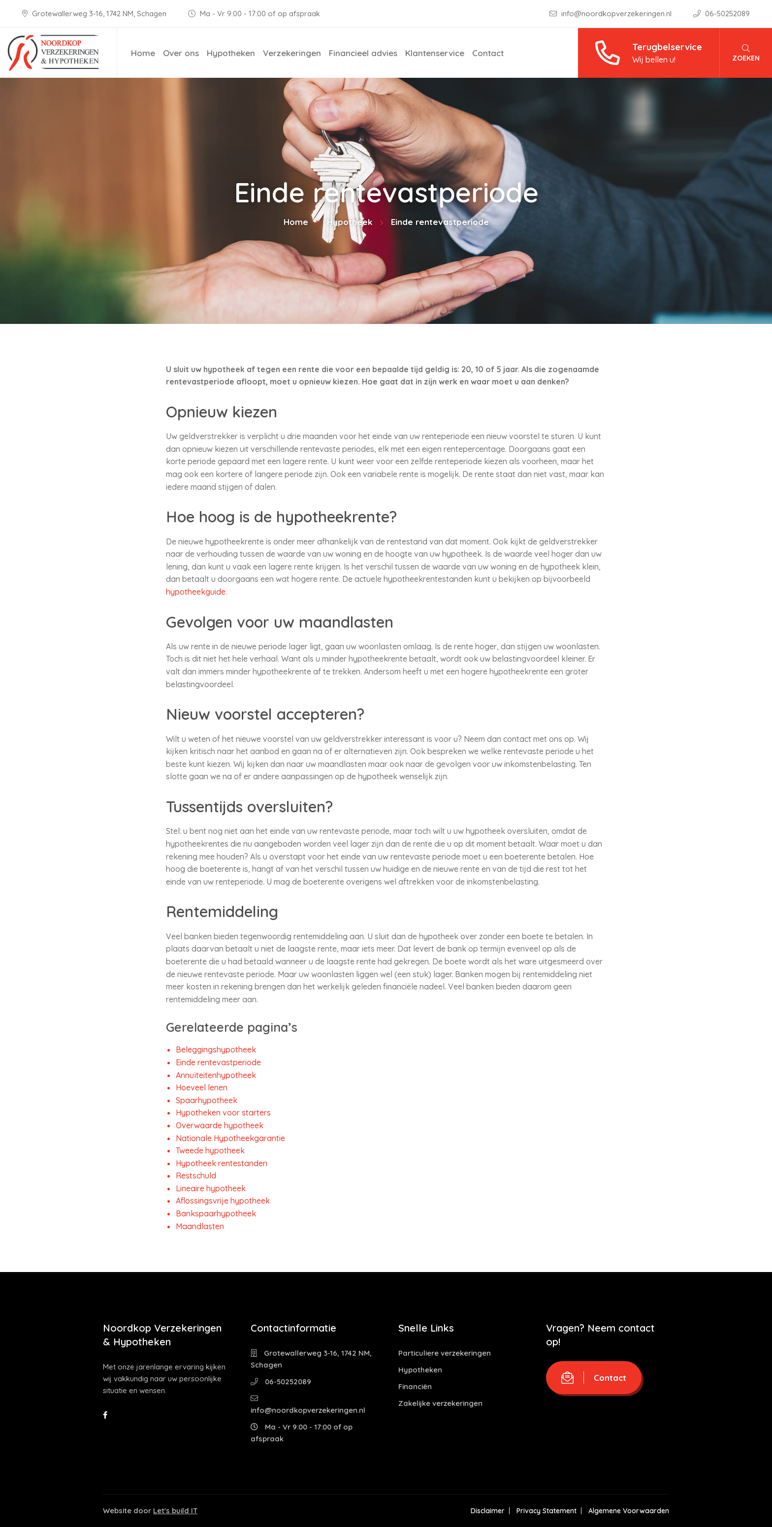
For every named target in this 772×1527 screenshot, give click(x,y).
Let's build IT (175, 1510)
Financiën (415, 1386)
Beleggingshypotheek (216, 1049)
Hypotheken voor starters (223, 1112)
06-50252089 (721, 13)
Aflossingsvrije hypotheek (223, 1201)
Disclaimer (488, 1510)
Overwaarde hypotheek (219, 1125)
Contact (488, 53)
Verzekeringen (292, 53)
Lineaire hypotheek (211, 1188)
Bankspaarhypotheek (216, 1213)
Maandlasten (200, 1226)
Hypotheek (349, 222)
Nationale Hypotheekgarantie (230, 1138)
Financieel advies (363, 53)
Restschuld (196, 1175)
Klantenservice (434, 53)
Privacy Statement (546, 1510)
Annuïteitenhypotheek (216, 1075)
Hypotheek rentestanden (221, 1163)
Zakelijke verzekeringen (440, 1403)
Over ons (181, 53)
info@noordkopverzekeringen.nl (611, 13)
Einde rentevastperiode (218, 1062)
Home (143, 53)
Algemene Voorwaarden (628, 1510)
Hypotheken (231, 53)
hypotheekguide (195, 592)
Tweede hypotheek (210, 1150)
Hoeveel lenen (201, 1087)
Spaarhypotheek (206, 1100)
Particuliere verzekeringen (444, 1353)
